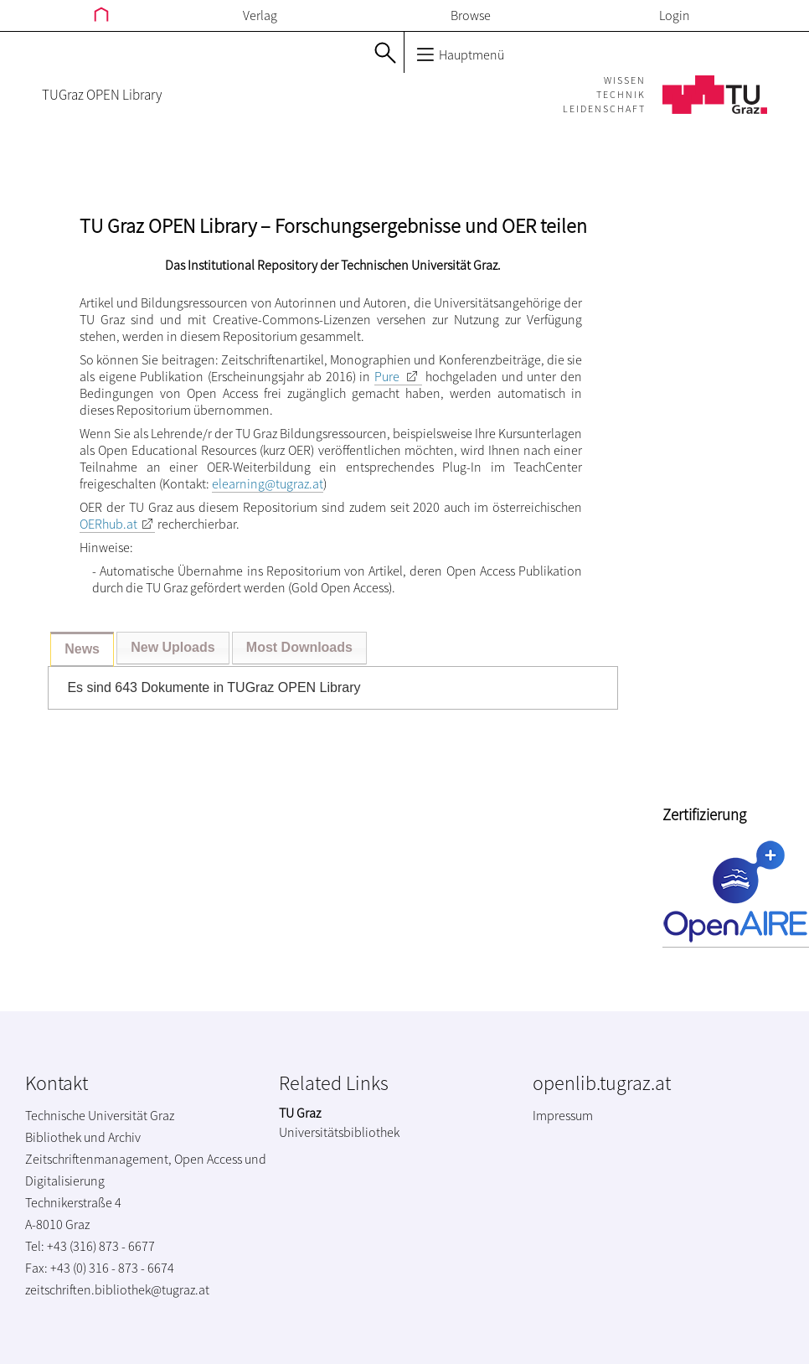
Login (674, 15)
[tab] (82, 649)
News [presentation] (82, 649)
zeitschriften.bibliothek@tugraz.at (117, 1289)
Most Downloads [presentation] (299, 647)
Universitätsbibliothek (339, 1132)
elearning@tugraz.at (267, 483)
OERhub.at (108, 523)
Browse (471, 15)
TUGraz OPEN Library (102, 94)
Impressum (563, 1115)
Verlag (260, 15)
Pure (386, 376)
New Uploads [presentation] (172, 647)
